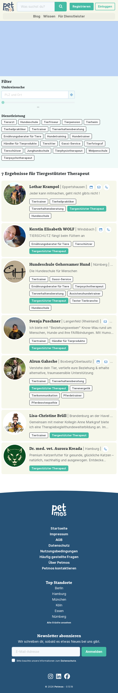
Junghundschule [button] (38, 151)
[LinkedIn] (58, 676)
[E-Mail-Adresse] (46, 651)
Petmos (58, 686)
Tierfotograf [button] (94, 144)
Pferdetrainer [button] (72, 395)
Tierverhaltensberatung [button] (68, 129)
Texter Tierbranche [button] (85, 301)
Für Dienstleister (71, 16)
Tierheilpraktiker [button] (15, 129)
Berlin (59, 588)
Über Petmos (59, 562)
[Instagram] (50, 676)
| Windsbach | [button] (93, 230)
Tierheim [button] (92, 122)
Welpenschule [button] (97, 151)
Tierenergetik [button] (81, 388)
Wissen (49, 16)
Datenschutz (59, 545)
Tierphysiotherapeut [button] (69, 151)
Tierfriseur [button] (51, 122)
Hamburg (59, 594)
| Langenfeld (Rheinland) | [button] (88, 322)
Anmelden (94, 652)
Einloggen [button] (105, 7)
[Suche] (35, 7)
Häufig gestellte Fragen (59, 557)
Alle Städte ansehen (59, 622)
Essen (59, 611)
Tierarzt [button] (9, 122)
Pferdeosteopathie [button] (44, 403)
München (59, 599)
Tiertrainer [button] (39, 129)
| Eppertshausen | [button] (85, 187)
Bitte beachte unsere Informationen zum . (47, 660)
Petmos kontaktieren (59, 568)
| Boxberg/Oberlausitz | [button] (87, 362)
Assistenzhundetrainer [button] (84, 293)
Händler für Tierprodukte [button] (20, 144)
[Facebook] (67, 676)
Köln (59, 605)
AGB (59, 540)
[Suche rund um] (35, 95)
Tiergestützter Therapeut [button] (86, 209)
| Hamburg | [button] (96, 449)
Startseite (59, 528)
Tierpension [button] (72, 122)
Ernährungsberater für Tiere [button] (22, 136)
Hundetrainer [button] (81, 136)
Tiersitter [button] (49, 144)
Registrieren (81, 7)
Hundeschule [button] (29, 122)
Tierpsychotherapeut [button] (18, 158)
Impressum (59, 534)
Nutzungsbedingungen (59, 551)
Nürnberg (59, 616)
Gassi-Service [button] (70, 144)
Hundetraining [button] (56, 136)
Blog (36, 16)
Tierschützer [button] (12, 151)
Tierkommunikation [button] (45, 395)
